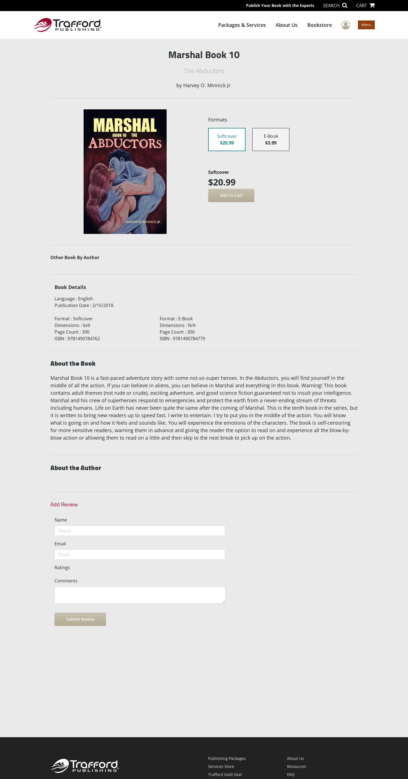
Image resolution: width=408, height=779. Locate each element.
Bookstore (319, 25)
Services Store (221, 766)
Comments (66, 581)
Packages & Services (242, 25)
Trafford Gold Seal (225, 774)
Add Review (64, 504)
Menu (366, 24)
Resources (296, 766)
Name (61, 520)
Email (60, 544)
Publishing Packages (227, 758)
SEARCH (335, 5)
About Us (287, 25)
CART (365, 5)
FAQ (291, 774)
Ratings (62, 567)
